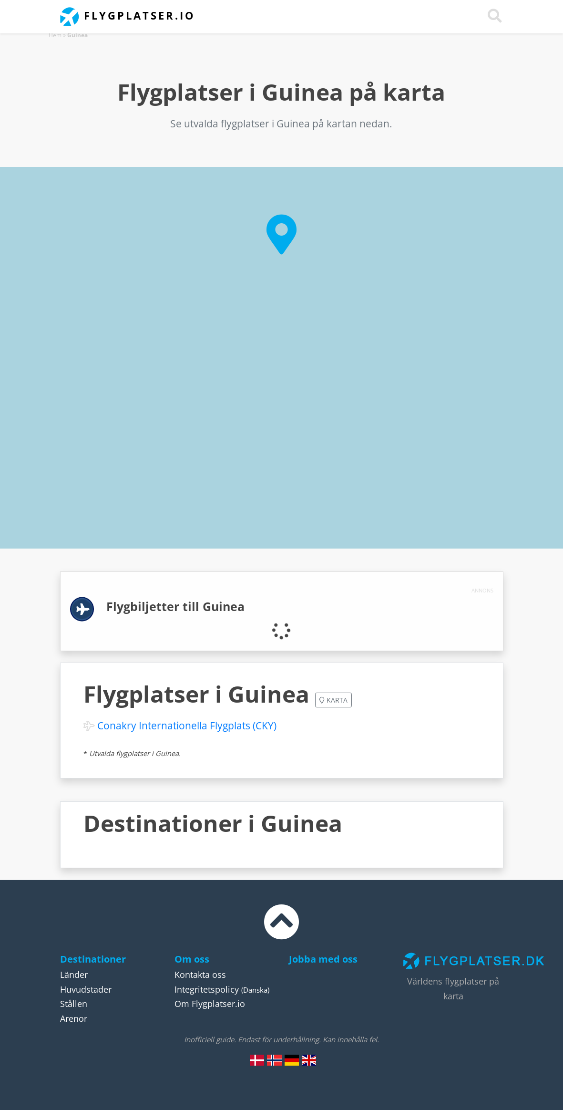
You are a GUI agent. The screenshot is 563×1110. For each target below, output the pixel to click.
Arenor (73, 1018)
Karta (333, 700)
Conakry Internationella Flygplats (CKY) (186, 725)
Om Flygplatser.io (209, 1003)
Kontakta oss (200, 974)
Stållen (73, 1003)
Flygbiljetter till (175, 606)
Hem (55, 35)
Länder (74, 974)
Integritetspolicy (206, 989)
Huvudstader (86, 989)
